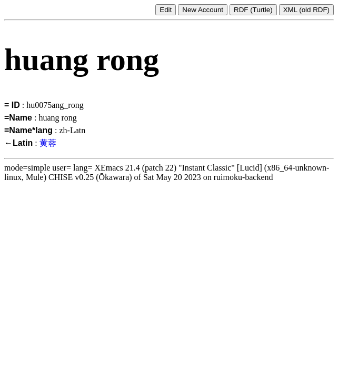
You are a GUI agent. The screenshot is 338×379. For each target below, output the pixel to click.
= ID (12, 105)
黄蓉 (47, 142)
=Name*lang (28, 130)
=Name (18, 117)
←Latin (18, 142)
